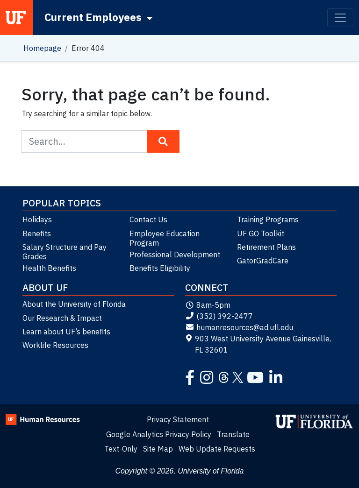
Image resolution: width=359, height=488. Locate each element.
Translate (233, 434)
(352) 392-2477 (219, 316)
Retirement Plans (266, 247)
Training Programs (268, 219)
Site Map (158, 448)
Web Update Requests (217, 448)
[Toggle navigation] (340, 17)
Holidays (37, 219)
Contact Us (148, 219)
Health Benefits (49, 268)
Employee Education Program (164, 238)
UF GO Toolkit (260, 233)
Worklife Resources (55, 345)
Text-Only (120, 448)
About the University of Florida (74, 304)
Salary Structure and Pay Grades (64, 251)
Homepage (42, 48)
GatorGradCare (262, 260)
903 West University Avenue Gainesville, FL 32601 (258, 344)
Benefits (36, 233)
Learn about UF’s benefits (66, 331)
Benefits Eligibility (159, 268)
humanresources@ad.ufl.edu (239, 327)
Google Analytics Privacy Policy (158, 434)
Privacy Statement (178, 419)
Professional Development (174, 254)
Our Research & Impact (62, 318)
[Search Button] (163, 141)
